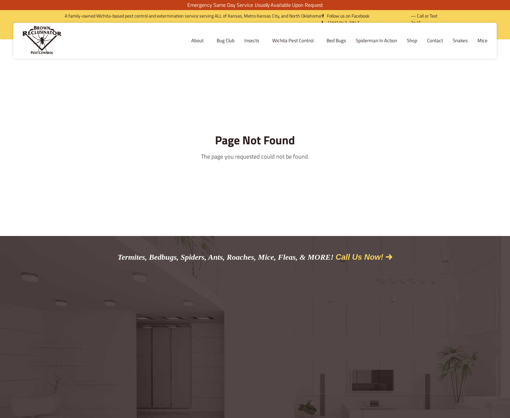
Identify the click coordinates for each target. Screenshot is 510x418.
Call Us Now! (359, 257)
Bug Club (177, 40)
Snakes (411, 40)
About (150, 40)
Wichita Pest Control (245, 40)
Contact (386, 40)
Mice (434, 40)
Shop (363, 40)
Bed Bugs (287, 40)
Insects (204, 40)
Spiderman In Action (327, 40)
